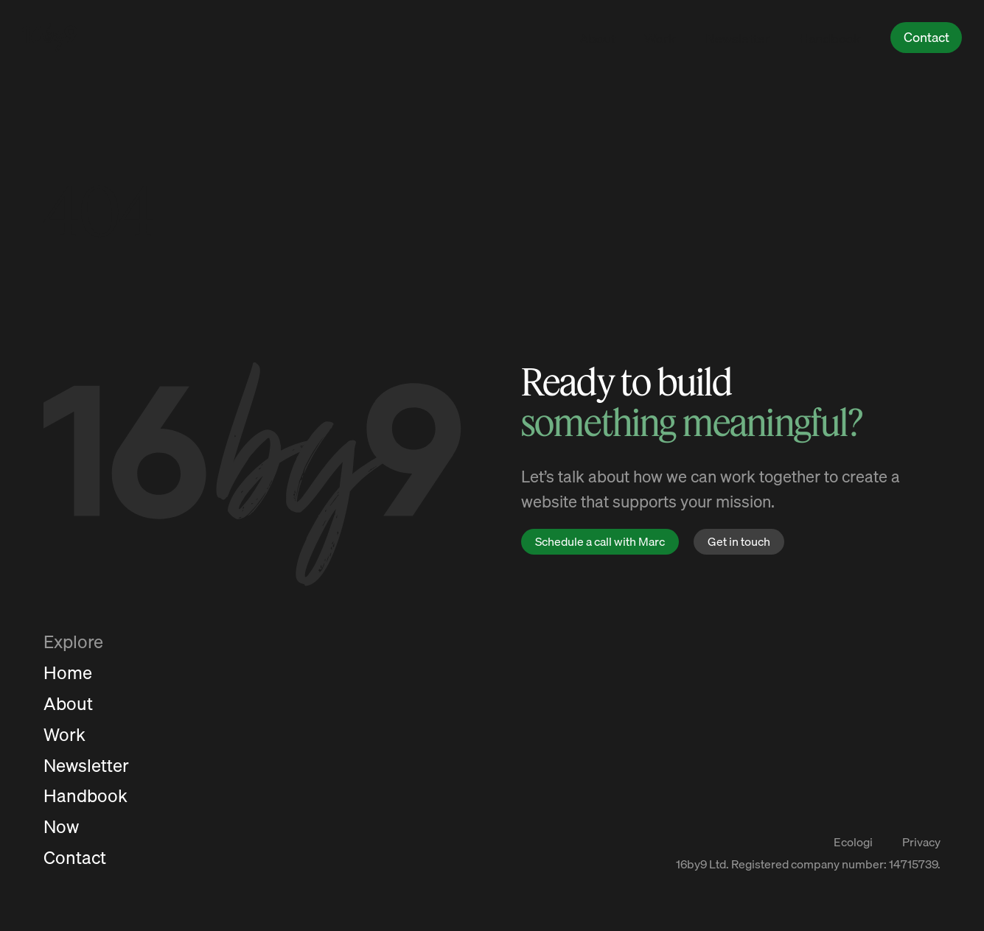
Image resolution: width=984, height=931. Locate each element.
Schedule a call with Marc (600, 541)
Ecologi (853, 842)
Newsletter (737, 38)
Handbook (830, 38)
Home (67, 672)
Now (61, 826)
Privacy (921, 842)
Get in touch (739, 541)
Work (660, 38)
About (597, 38)
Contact (926, 37)
